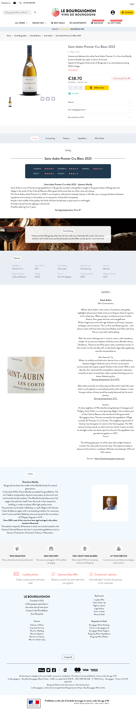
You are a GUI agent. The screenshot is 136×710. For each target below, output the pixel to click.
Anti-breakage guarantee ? (100, 109)
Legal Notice (99, 608)
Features (66, 138)
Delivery (100, 102)
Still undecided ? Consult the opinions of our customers (105, 581)
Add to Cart (97, 87)
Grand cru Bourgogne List (99, 627)
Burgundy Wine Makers (99, 636)
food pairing (50, 138)
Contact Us (68, 657)
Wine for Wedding (37, 630)
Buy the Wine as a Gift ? (100, 117)
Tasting (34, 138)
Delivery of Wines (37, 624)
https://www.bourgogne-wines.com (110, 458)
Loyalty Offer (99, 599)
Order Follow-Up (99, 602)
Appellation (82, 138)
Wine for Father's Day (37, 639)
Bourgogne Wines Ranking (99, 624)
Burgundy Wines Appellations (99, 633)
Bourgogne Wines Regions (99, 630)
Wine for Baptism (37, 633)
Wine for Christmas (36, 636)
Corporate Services (37, 627)
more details (73, 69)
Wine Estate (99, 138)
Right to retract (99, 605)
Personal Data (99, 614)
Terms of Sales (99, 611)
